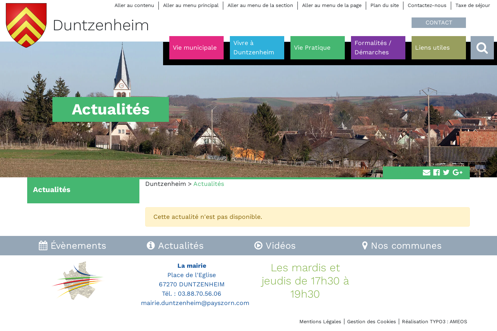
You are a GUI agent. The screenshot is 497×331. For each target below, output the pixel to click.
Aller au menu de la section (260, 5)
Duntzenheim (165, 183)
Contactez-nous (427, 5)
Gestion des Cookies (371, 321)
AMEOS (458, 321)
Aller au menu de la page (331, 5)
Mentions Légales (320, 321)
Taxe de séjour (472, 5)
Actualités (51, 189)
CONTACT (439, 22)
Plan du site (384, 5)
